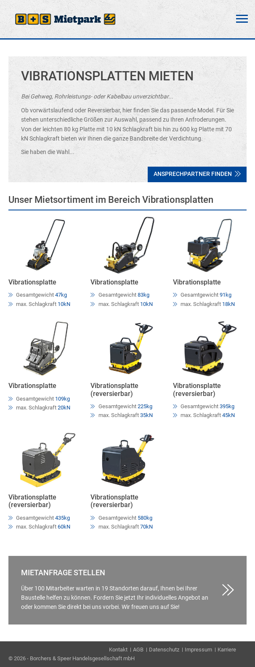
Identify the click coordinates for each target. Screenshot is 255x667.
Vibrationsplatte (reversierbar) (114, 390)
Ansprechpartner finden (197, 173)
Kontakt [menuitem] (118, 649)
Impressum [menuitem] (198, 649)
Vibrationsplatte (32, 282)
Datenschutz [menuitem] (164, 649)
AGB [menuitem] (138, 649)
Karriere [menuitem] (227, 649)
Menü (242, 19)
